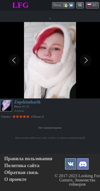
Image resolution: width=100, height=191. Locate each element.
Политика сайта (21, 165)
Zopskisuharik (27, 102)
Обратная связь (21, 172)
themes (80, 5)
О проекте (15, 179)
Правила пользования (28, 158)
